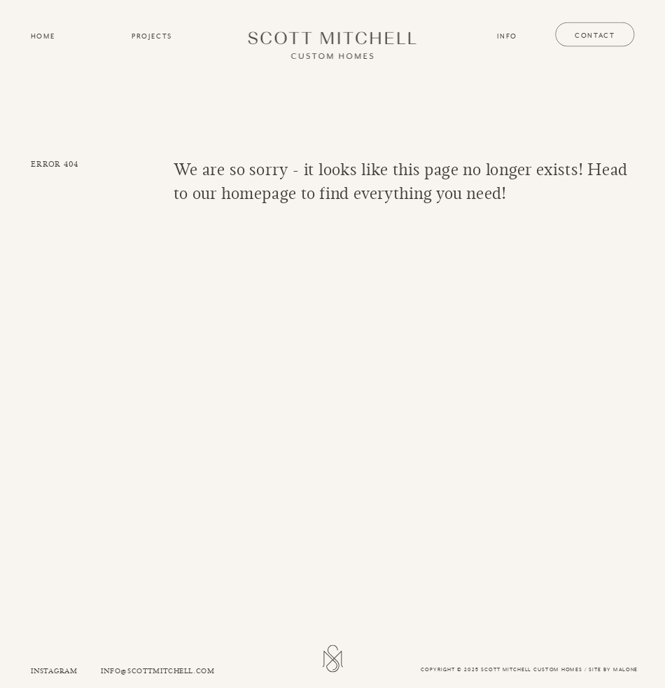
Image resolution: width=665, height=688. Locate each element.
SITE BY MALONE (613, 669)
